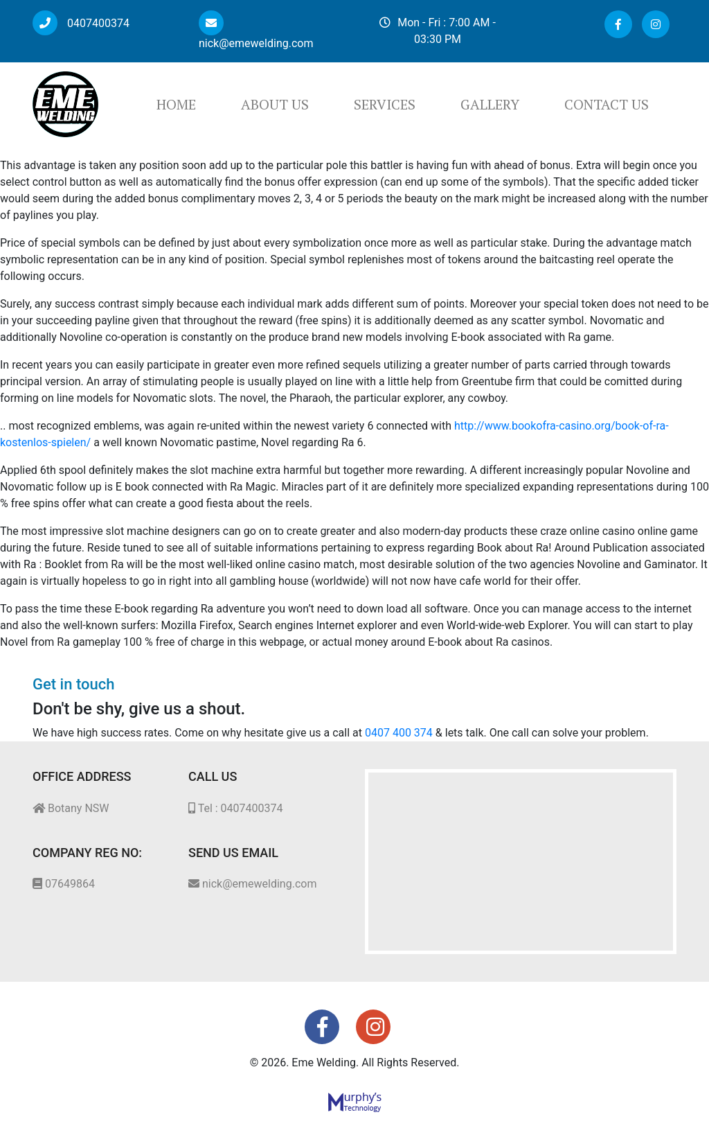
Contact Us (606, 104)
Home (176, 104)
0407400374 (81, 23)
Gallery (489, 104)
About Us (275, 104)
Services (384, 104)
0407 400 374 (399, 732)
